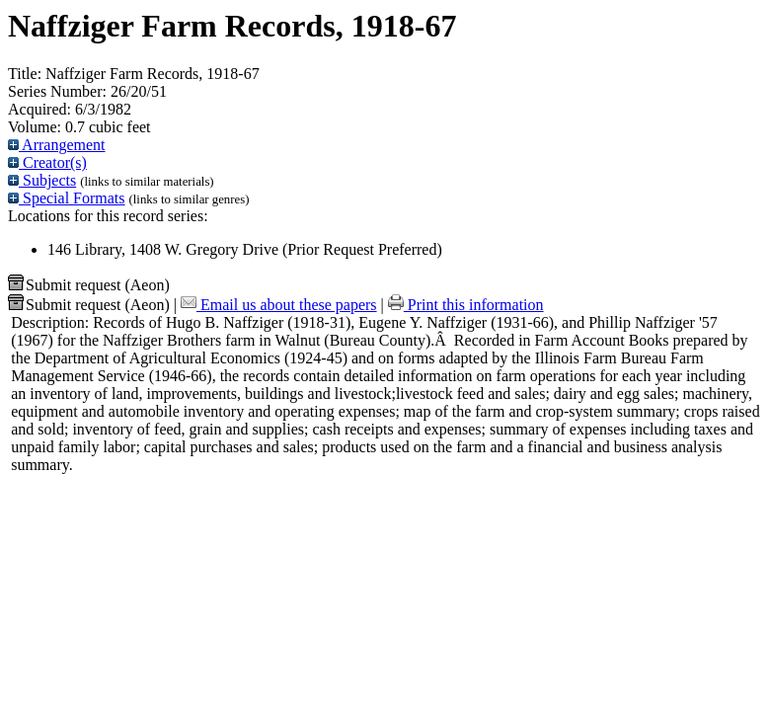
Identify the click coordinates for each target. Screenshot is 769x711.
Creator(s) (47, 162)
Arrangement (57, 144)
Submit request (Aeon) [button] (89, 284)
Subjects (42, 180)
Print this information (466, 304)
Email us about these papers (279, 304)
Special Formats (66, 198)
